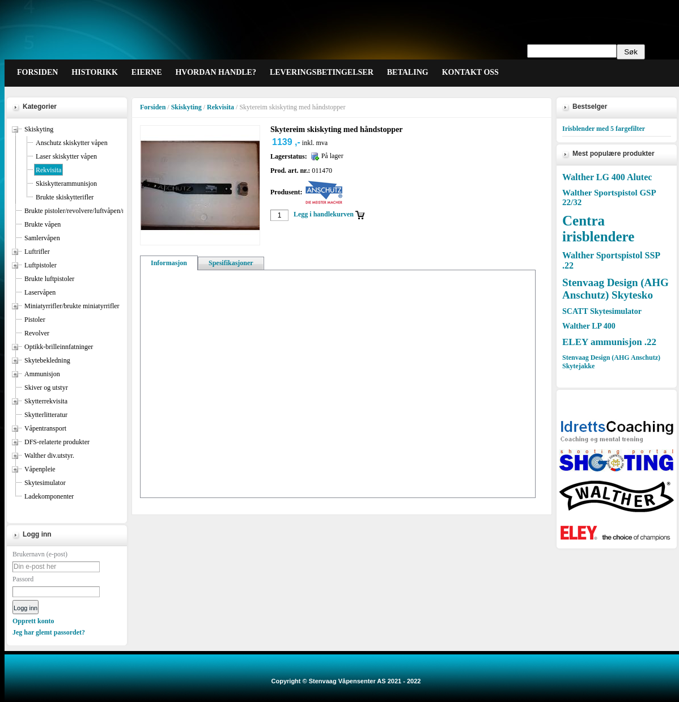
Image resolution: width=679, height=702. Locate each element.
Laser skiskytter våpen (66, 156)
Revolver (36, 333)
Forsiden (152, 107)
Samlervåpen (42, 238)
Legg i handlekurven (324, 214)
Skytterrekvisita (45, 401)
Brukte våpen (42, 224)
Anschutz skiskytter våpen (72, 143)
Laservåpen (40, 292)
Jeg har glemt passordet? (48, 632)
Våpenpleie (40, 469)
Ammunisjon (42, 374)
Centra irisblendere (598, 228)
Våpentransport (45, 428)
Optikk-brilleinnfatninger (58, 347)
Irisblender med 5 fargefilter (603, 129)
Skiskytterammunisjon (66, 184)
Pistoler (34, 320)
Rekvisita (48, 170)
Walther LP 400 (589, 326)
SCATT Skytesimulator (602, 311)
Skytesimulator (45, 483)
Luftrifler (37, 252)
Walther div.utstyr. (49, 456)
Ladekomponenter (49, 496)
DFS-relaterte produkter (57, 442)
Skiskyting (38, 129)
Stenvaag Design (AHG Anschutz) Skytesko (615, 288)
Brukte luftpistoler (49, 279)
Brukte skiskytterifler (65, 197)
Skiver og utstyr (46, 388)
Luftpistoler (40, 265)
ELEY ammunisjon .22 (609, 342)
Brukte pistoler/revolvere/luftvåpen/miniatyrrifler (91, 211)
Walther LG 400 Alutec (607, 177)
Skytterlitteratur (45, 415)
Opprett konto (33, 621)
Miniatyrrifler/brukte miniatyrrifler (72, 306)
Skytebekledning (47, 360)
